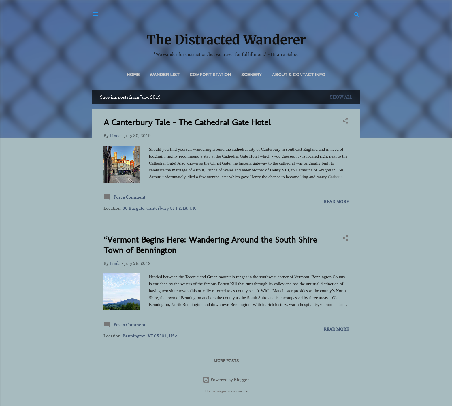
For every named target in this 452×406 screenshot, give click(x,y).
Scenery (251, 74)
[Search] (356, 15)
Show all (341, 97)
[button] (345, 121)
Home (133, 74)
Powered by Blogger (226, 379)
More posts (226, 360)
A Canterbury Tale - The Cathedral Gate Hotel (187, 122)
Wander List (165, 74)
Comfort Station (210, 74)
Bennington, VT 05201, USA (150, 336)
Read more (336, 201)
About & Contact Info (298, 74)
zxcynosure (239, 391)
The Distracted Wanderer (226, 40)
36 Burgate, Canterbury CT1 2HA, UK (159, 208)
